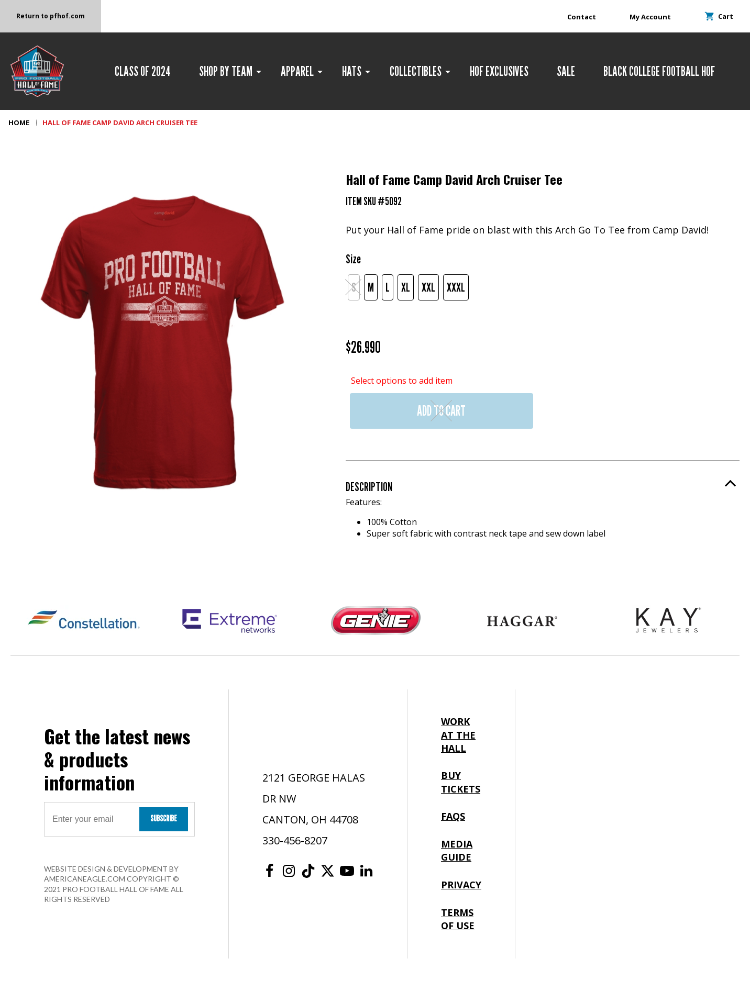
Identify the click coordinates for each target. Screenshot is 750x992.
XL (405, 287)
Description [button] (369, 486)
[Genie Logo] (376, 621)
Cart (718, 16)
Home (18, 122)
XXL (428, 287)
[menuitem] (143, 71)
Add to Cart (441, 411)
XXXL (456, 287)
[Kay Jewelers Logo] (668, 621)
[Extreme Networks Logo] (230, 621)
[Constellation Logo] (83, 621)
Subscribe (163, 818)
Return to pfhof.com (50, 16)
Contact (581, 16)
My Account (650, 16)
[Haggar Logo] (522, 621)
